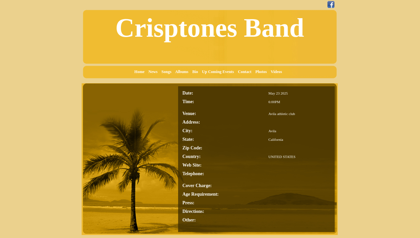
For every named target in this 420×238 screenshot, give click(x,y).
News (154, 71)
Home (141, 71)
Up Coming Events (219, 71)
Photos (262, 71)
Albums (183, 71)
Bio (196, 71)
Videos (278, 71)
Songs (168, 71)
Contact (246, 71)
